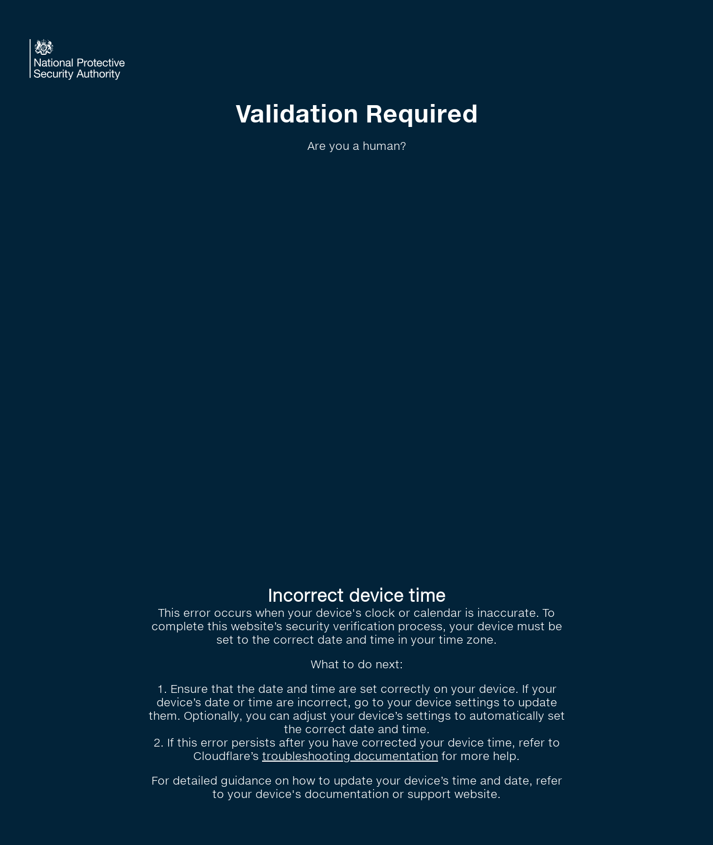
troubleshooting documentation (350, 755)
